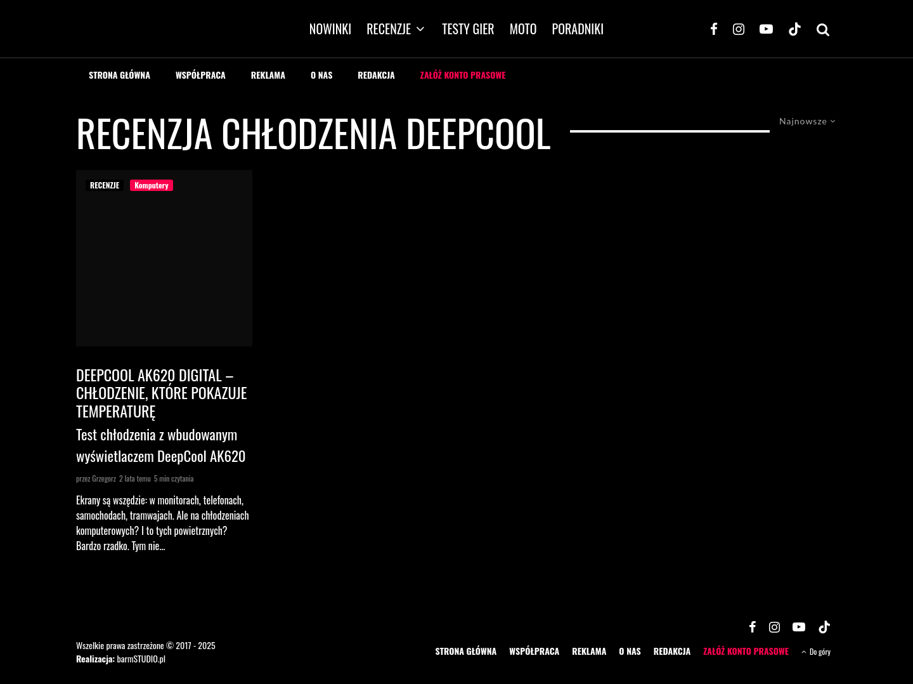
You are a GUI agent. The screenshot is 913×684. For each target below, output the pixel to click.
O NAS (321, 74)
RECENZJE (388, 28)
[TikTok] (794, 28)
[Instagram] (738, 28)
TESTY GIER (468, 28)
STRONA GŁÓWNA (119, 74)
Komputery (151, 185)
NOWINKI (330, 28)
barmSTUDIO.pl (141, 658)
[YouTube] (766, 28)
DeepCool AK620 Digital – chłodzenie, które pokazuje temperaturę (161, 392)
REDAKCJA (376, 74)
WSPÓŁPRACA (201, 74)
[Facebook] (714, 28)
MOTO (523, 28)
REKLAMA (268, 74)
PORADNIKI (578, 28)
